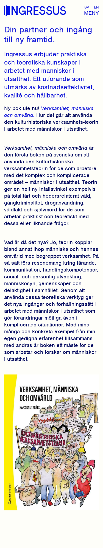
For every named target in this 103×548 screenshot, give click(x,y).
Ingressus (35, 10)
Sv (86, 7)
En (96, 7)
